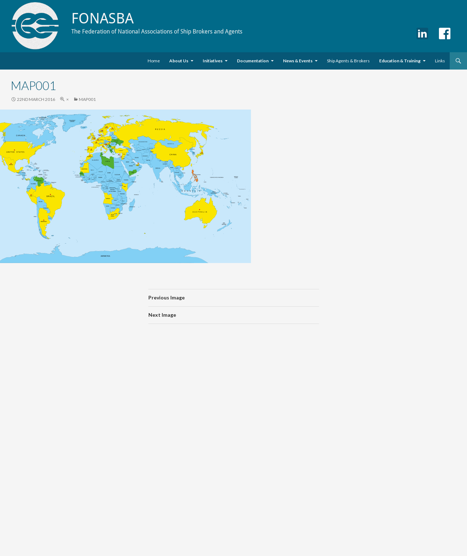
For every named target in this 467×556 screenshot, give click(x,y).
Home (154, 60)
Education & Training (400, 60)
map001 (87, 99)
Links (440, 60)
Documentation (253, 60)
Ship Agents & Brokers (348, 60)
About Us (178, 60)
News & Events (298, 60)
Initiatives (213, 60)
